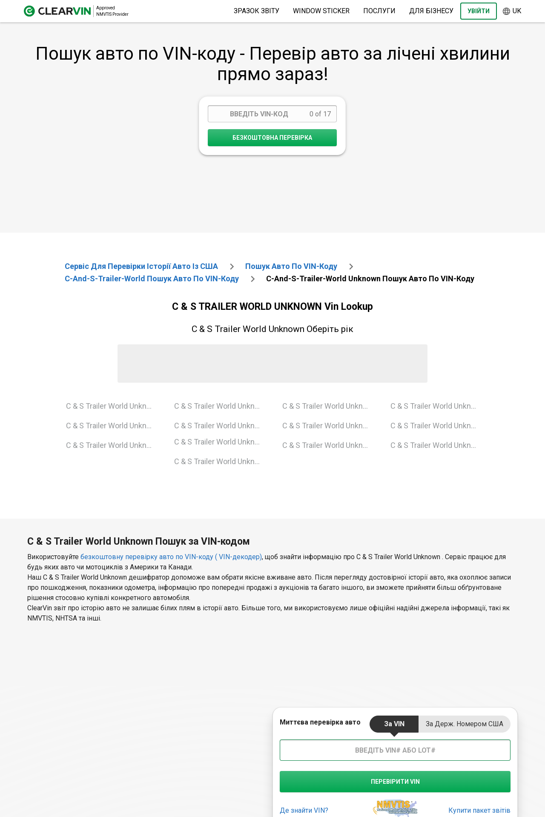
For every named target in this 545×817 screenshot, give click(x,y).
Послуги (379, 11)
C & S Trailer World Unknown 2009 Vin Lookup (329, 425)
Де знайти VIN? (304, 810)
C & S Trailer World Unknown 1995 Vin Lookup (221, 405)
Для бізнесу (431, 11)
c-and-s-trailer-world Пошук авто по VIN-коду (152, 278)
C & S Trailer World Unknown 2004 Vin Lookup (329, 405)
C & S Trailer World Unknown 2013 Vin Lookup (437, 425)
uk (511, 11)
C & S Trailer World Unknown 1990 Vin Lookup (113, 405)
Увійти (479, 11)
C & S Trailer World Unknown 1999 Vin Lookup (221, 425)
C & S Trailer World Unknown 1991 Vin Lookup (113, 425)
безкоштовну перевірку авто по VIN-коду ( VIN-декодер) (171, 557)
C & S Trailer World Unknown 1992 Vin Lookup (113, 445)
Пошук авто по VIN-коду (291, 266)
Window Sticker (321, 11)
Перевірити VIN (395, 781)
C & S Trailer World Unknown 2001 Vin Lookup (221, 441)
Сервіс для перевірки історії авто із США (141, 266)
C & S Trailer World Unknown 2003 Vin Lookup (221, 461)
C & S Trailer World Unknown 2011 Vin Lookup (437, 405)
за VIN (394, 724)
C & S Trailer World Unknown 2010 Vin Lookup (329, 445)
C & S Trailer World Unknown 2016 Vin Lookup (437, 445)
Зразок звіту (256, 11)
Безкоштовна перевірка (272, 137)
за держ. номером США (464, 724)
